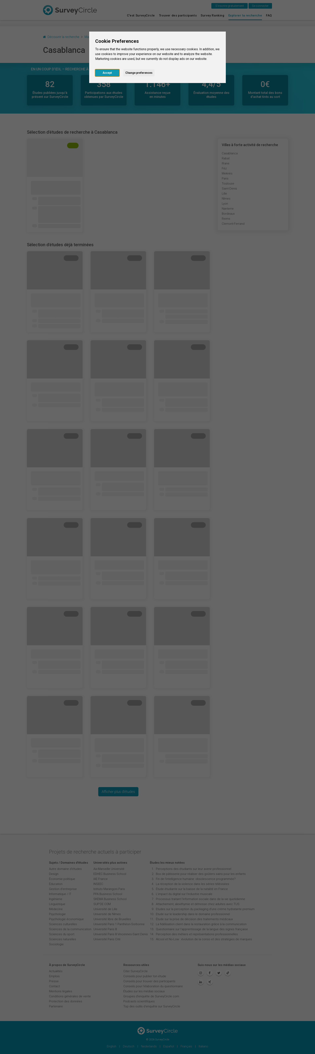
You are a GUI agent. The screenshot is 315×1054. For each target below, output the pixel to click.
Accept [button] (107, 72)
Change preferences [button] (138, 72)
